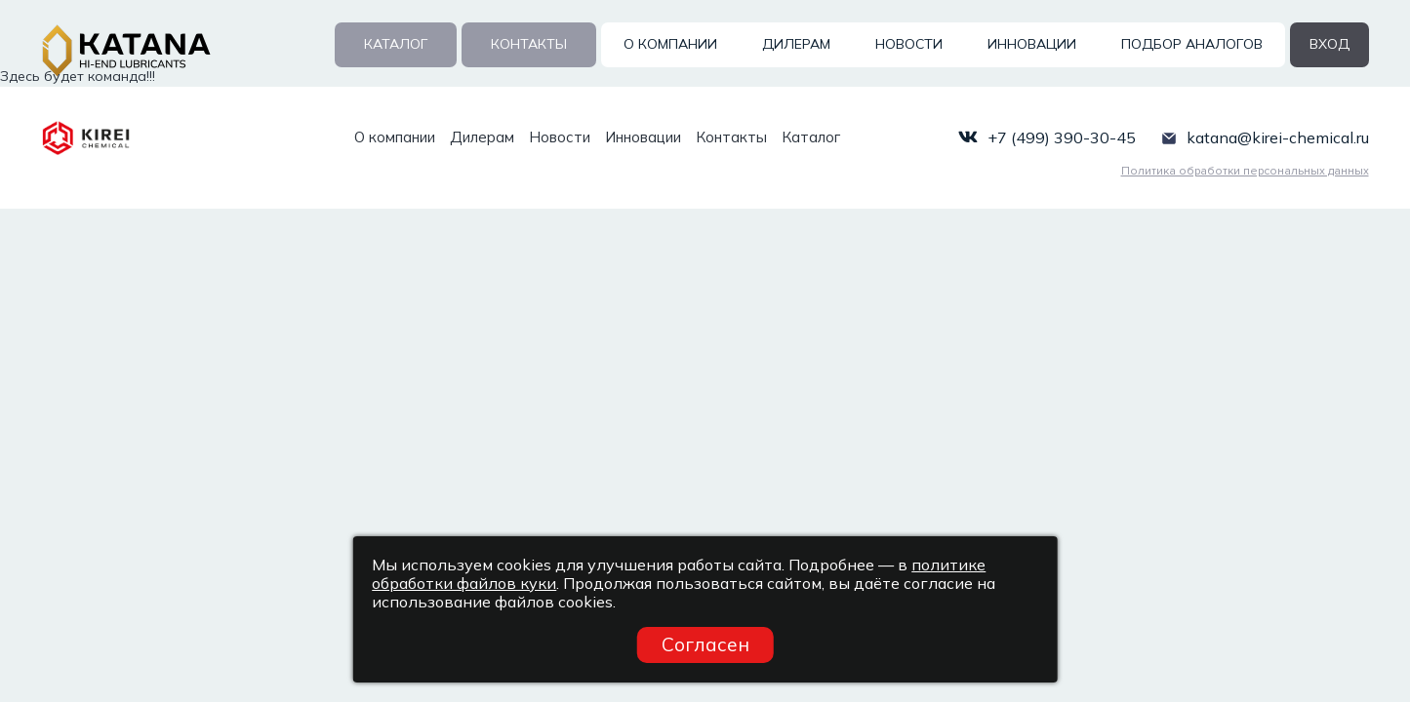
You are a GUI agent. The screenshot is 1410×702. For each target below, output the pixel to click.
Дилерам (796, 44)
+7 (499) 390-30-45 (1061, 137)
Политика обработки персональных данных (1245, 171)
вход (1329, 44)
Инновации (1031, 44)
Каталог (395, 44)
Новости (909, 44)
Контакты (529, 44)
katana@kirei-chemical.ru (1278, 137)
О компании (670, 44)
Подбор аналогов (1192, 44)
